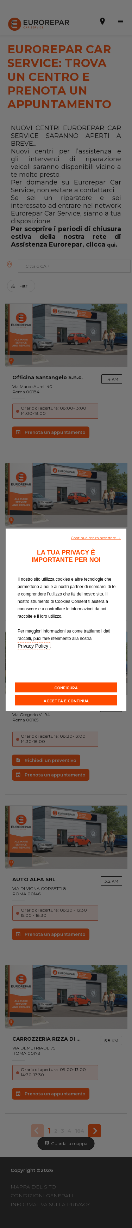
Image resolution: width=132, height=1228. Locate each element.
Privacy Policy (34, 645)
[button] (96, 537)
